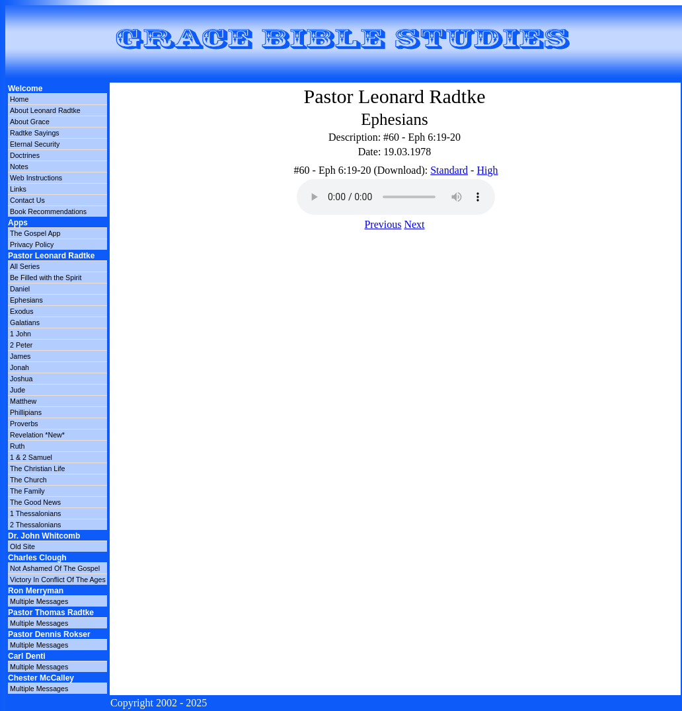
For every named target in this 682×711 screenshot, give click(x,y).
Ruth (17, 446)
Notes (19, 166)
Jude (17, 390)
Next (414, 224)
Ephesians (26, 300)
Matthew (23, 401)
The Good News (35, 502)
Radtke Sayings (34, 133)
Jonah (19, 367)
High (487, 170)
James (20, 356)
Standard (449, 170)
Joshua (21, 379)
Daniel (20, 289)
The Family (27, 491)
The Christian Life (37, 468)
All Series (25, 266)
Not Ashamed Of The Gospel (55, 568)
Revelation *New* (37, 435)
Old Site (22, 546)
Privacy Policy (32, 244)
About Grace (30, 122)
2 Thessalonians (35, 525)
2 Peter (21, 345)
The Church (28, 480)
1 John (20, 334)
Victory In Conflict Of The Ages (58, 579)
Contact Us (27, 200)
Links (18, 189)
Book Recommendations (48, 211)
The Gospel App (35, 233)
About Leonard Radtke (45, 110)
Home (19, 99)
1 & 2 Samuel (31, 457)
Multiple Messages (39, 601)
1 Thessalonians (35, 513)
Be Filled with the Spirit (45, 277)
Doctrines (25, 155)
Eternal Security (34, 144)
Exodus (22, 311)
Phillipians (26, 412)
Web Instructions (36, 178)
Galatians (25, 322)
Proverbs (24, 424)
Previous (382, 224)
